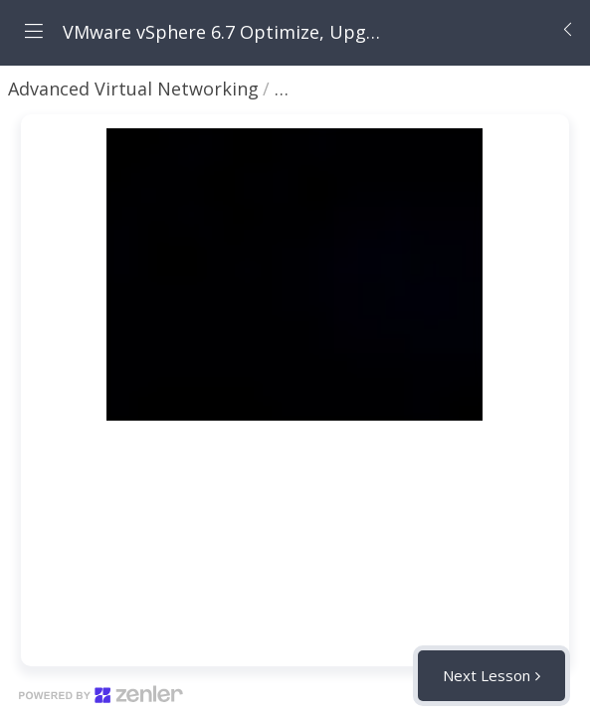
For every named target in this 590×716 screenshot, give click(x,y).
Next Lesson (486, 675)
